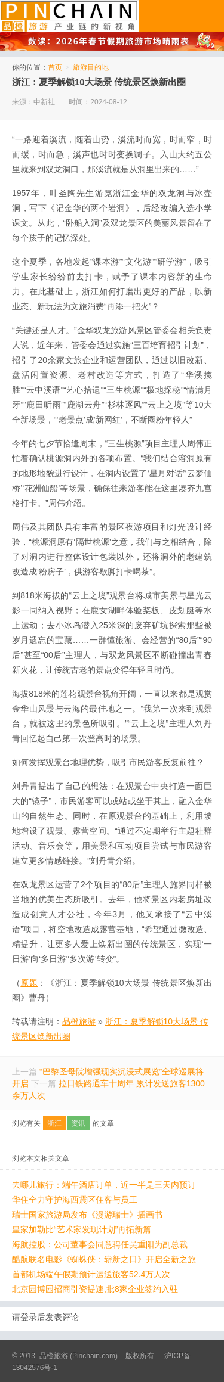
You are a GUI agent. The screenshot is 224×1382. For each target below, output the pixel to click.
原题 (29, 982)
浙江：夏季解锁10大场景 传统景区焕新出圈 (99, 82)
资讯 (78, 1123)
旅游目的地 (91, 67)
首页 (55, 67)
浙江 (54, 1123)
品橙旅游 (69, 16)
